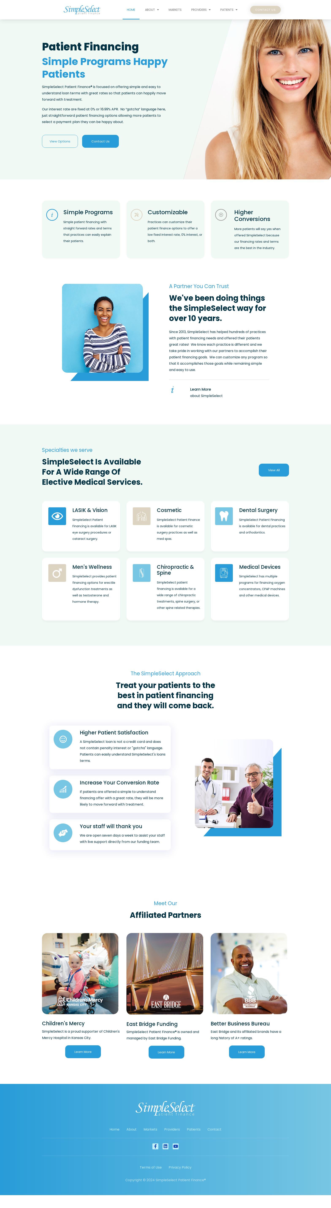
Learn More (200, 389)
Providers (201, 9)
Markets (175, 10)
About (152, 9)
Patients (228, 9)
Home (131, 10)
